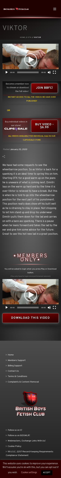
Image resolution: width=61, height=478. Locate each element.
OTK (30, 37)
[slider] (28, 72)
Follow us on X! (14, 430)
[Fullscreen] (54, 72)
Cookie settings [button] (29, 472)
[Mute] (49, 72)
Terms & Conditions (16, 376)
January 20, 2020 (18, 149)
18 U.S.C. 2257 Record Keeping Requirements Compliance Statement (29, 453)
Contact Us (12, 371)
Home (22, 37)
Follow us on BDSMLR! (18, 435)
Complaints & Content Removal (22, 382)
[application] (30, 60)
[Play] (6, 72)
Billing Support (14, 365)
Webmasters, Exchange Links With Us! (26, 440)
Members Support (16, 360)
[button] (30, 59)
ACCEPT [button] (46, 472)
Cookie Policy (13, 446)
